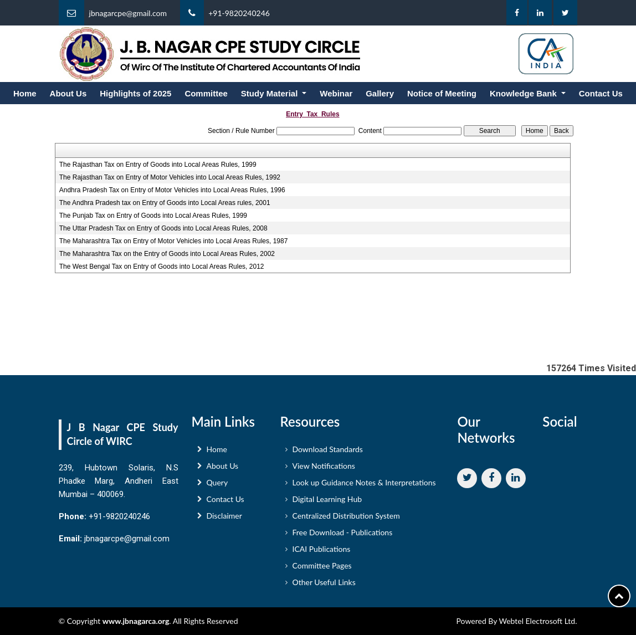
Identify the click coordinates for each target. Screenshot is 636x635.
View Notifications (323, 469)
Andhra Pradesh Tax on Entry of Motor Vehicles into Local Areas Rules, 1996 (172, 190)
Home (25, 93)
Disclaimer (224, 519)
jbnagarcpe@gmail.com (128, 13)
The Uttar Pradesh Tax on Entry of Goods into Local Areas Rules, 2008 (163, 228)
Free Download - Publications (342, 536)
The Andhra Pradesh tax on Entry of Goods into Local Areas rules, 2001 (164, 203)
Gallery (380, 93)
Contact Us (601, 93)
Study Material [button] (270, 93)
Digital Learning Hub (327, 503)
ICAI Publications (321, 552)
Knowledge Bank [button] (524, 93)
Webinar (336, 93)
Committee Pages (321, 569)
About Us (68, 93)
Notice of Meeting (441, 93)
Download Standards (327, 453)
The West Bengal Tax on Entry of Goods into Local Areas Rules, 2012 (161, 266)
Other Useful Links (323, 586)
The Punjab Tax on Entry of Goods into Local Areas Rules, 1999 (153, 215)
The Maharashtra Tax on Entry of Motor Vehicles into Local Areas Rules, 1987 (173, 241)
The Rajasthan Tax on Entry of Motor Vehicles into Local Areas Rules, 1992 (169, 177)
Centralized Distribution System (345, 519)
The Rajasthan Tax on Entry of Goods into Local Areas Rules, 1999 (158, 164)
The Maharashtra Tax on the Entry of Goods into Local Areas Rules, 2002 (167, 254)
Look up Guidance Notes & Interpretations (363, 486)
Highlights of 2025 (135, 93)
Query (217, 486)
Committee (206, 93)
